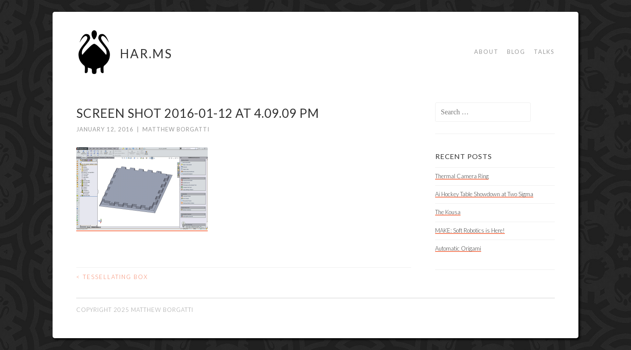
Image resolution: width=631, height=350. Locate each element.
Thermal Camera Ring (462, 176)
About (486, 51)
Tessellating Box (112, 276)
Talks (544, 51)
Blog (516, 51)
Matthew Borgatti (175, 129)
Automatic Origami (458, 248)
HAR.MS (146, 53)
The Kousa (448, 212)
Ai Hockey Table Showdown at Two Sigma (484, 194)
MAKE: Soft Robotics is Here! (470, 230)
